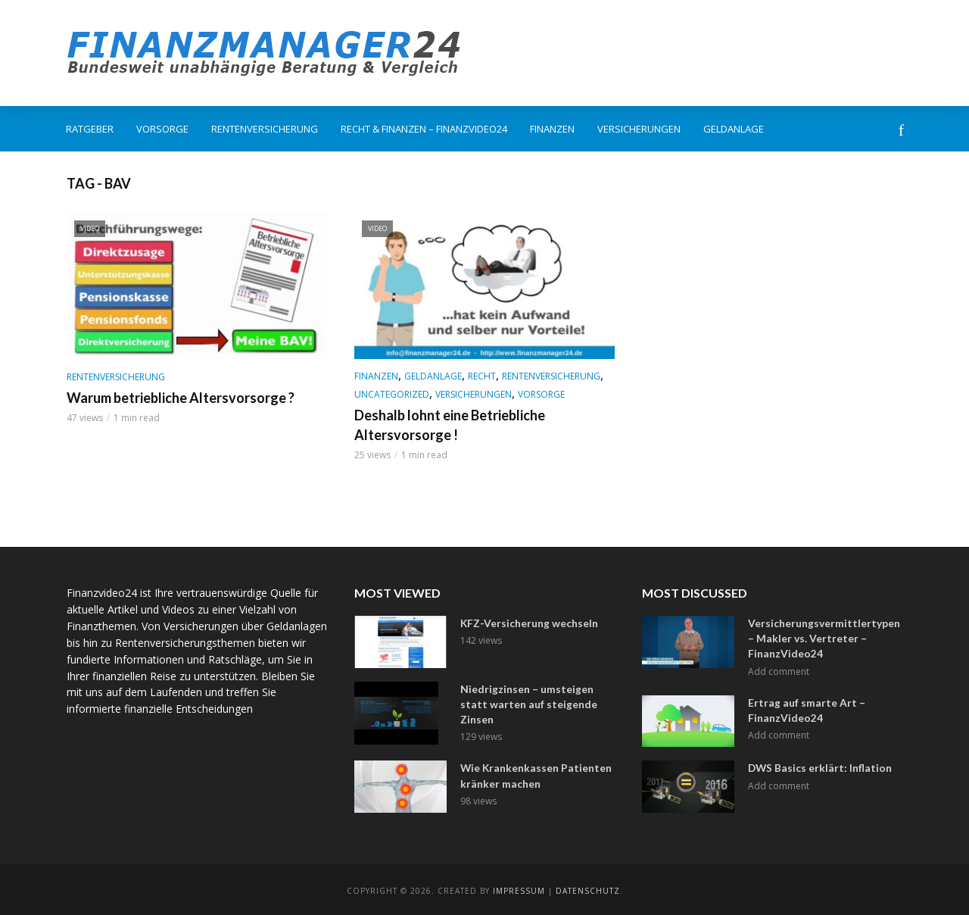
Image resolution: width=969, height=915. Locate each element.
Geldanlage (733, 129)
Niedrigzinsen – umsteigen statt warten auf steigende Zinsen (525, 702)
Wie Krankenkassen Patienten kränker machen (533, 772)
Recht (482, 376)
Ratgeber (90, 129)
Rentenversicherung (264, 129)
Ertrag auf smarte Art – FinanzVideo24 (803, 706)
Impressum (519, 888)
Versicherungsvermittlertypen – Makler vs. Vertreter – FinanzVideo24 (822, 637)
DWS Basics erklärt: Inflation (817, 765)
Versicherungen (639, 129)
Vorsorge (162, 129)
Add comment (778, 668)
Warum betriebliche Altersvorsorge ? (180, 397)
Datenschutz (588, 888)
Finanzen (552, 129)
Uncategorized (391, 394)
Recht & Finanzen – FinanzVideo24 (424, 129)
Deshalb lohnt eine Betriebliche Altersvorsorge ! (449, 425)
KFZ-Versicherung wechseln (527, 623)
